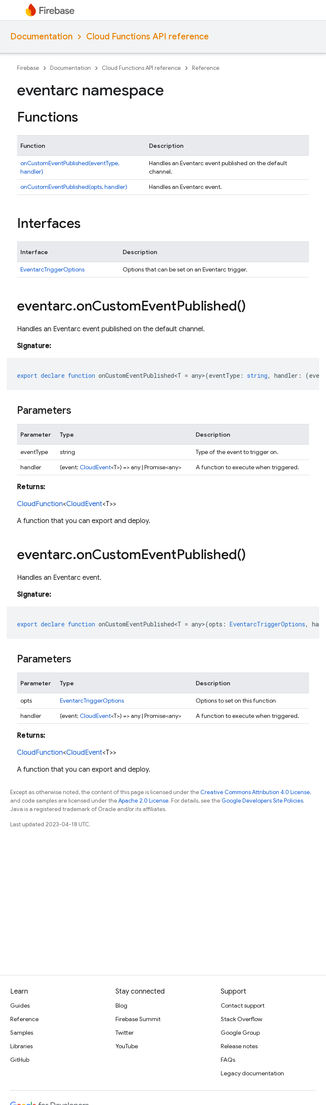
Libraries (21, 1046)
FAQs (228, 1059)
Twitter (124, 1032)
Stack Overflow (241, 1019)
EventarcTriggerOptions (52, 269)
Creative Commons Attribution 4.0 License (255, 792)
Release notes (239, 1046)
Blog (121, 1005)
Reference (205, 68)
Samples (21, 1032)
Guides (20, 1005)
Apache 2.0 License (143, 800)
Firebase (28, 68)
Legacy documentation (252, 1073)
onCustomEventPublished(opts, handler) (73, 187)
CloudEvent (95, 467)
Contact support (242, 1005)
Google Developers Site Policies (262, 800)
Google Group (240, 1032)
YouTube (126, 1046)
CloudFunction (40, 504)
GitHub (19, 1059)
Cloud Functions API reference (147, 36)
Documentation (41, 36)
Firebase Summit (137, 1019)
